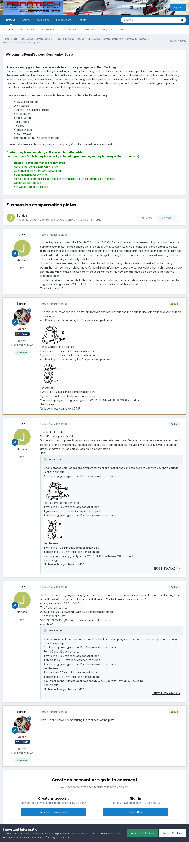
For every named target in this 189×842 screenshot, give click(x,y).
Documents (68, 29)
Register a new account (53, 811)
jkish (21, 235)
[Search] (140, 20)
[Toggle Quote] (45, 459)
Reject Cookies (172, 833)
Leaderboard (63, 19)
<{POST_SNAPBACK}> (166, 568)
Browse (10, 21)
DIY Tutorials (27, 29)
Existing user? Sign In (151, 7)
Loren (21, 304)
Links (121, 29)
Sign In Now (135, 811)
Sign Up (178, 7)
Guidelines (43, 19)
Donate (82, 19)
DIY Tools (47, 29)
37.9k (22, 341)
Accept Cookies (142, 833)
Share (147, 217)
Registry (107, 29)
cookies (27, 833)
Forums (8, 29)
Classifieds (89, 29)
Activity (26, 19)
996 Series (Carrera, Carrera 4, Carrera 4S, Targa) (71, 219)
